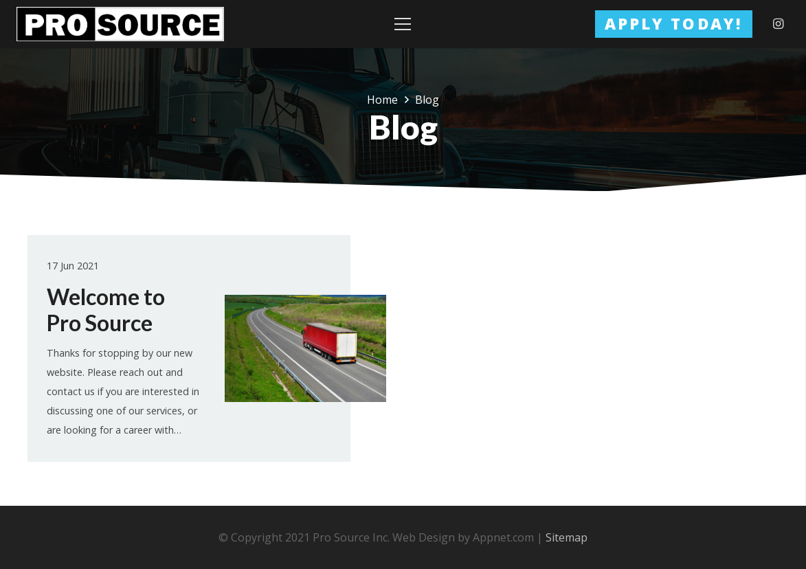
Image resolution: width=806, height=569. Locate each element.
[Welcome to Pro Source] (305, 348)
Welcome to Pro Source (106, 309)
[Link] (120, 24)
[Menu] (403, 24)
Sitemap (566, 537)
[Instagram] (779, 24)
